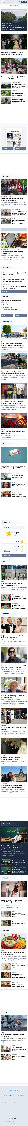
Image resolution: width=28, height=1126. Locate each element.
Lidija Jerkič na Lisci (16, 209)
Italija (13, 491)
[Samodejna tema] (16, 2)
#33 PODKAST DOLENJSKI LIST (19, 867)
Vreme (6, 522)
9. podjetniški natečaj (5, 399)
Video (2, 50)
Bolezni (13, 1045)
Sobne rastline (15, 920)
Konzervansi (14, 1054)
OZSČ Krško (14, 90)
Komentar (3, 429)
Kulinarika (14, 972)
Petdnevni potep (4, 783)
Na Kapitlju (3, 755)
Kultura (2, 898)
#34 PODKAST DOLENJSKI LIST (19, 858)
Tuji (2, 634)
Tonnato (2, 950)
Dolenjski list (7, 321)
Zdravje (13, 911)
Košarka (2, 581)
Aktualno (6, 176)
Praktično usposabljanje (17, 97)
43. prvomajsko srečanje (6, 196)
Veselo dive (3, 725)
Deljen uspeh (15, 603)
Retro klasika (14, 963)
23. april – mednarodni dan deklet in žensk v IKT (16, 249)
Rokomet (14, 594)
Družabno (6, 613)
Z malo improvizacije (16, 82)
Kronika (13, 218)
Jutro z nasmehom (5, 341)
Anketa (5, 296)
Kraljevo (2, 693)
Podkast (6, 824)
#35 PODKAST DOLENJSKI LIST (8, 844)
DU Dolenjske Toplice (6, 23)
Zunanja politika (15, 473)
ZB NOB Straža (4, 75)
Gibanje (2, 1032)
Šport (5, 561)
